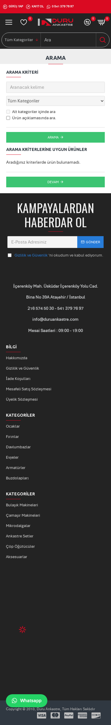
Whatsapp (26, 701)
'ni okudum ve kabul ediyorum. (55, 255)
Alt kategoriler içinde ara (30, 112)
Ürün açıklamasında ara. (31, 118)
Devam (53, 182)
